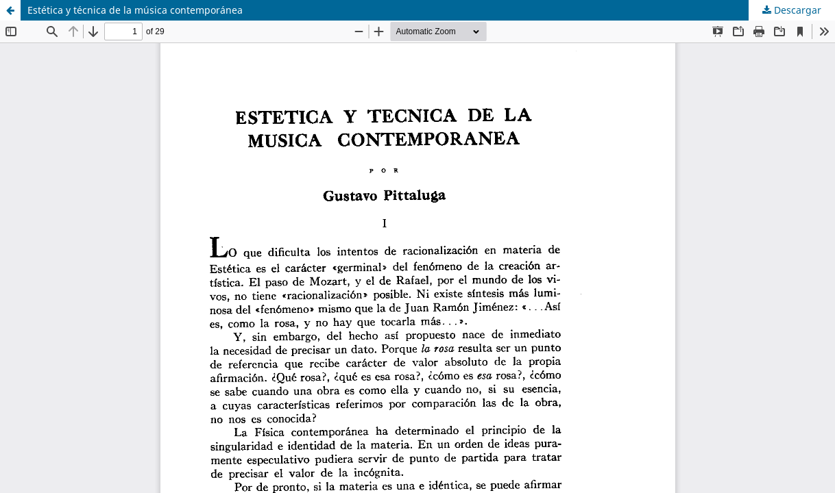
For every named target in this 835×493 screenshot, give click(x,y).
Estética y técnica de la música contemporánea (135, 9)
